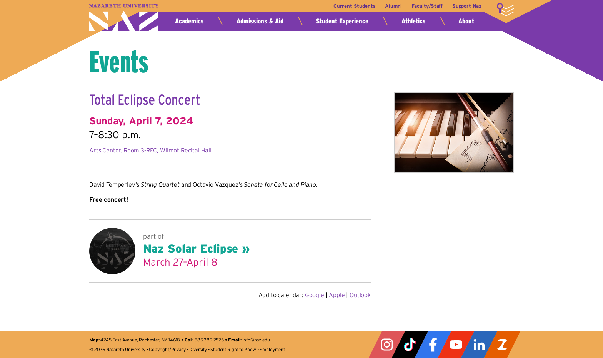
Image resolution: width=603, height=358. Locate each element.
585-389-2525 (209, 339)
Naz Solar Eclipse (190, 248)
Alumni (389, 6)
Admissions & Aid (260, 21)
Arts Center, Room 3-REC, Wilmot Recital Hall (150, 150)
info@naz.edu (256, 339)
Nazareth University (123, 17)
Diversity (198, 349)
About (466, 21)
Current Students (349, 6)
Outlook (360, 294)
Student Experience (342, 21)
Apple (337, 294)
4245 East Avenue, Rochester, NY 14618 (140, 339)
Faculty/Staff (425, 6)
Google (314, 294)
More (505, 9)
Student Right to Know (233, 349)
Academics (189, 21)
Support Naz (466, 6)
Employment (272, 349)
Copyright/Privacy (167, 349)
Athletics (413, 21)
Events (118, 61)
